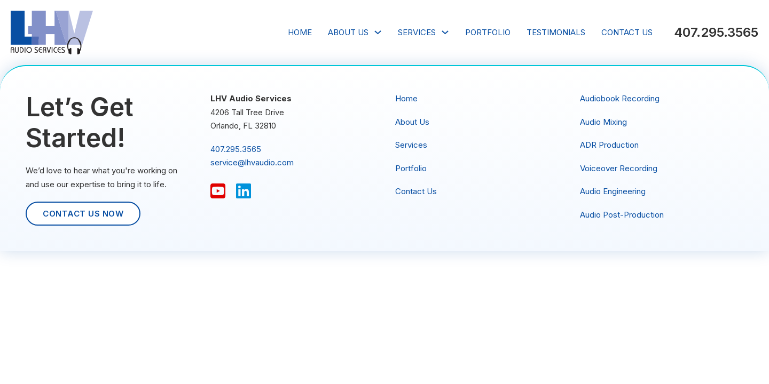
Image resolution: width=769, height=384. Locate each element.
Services (417, 32)
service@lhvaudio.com (252, 162)
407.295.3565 (716, 32)
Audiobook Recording (620, 98)
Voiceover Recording (618, 168)
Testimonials (556, 32)
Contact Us (627, 32)
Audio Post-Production (622, 215)
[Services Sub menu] (445, 32)
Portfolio (488, 32)
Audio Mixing (603, 122)
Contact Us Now (83, 214)
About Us (348, 32)
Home (300, 32)
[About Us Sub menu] (378, 32)
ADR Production (609, 145)
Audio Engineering (613, 191)
